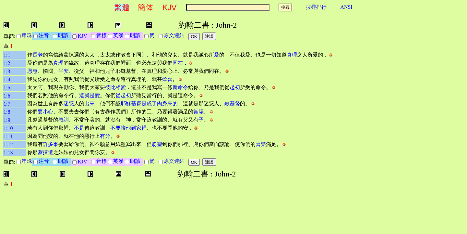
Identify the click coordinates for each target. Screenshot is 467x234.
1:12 (8, 144)
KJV (84, 36)
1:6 (7, 95)
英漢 (118, 35)
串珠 (27, 35)
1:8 (7, 112)
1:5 (7, 87)
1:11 (8, 136)
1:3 (7, 71)
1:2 (7, 63)
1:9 (7, 120)
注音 (45, 35)
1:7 (7, 104)
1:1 (7, 55)
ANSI (346, 7)
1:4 (7, 79)
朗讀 (64, 35)
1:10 (8, 128)
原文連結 (175, 35)
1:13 (8, 152)
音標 (101, 35)
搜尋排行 (316, 7)
